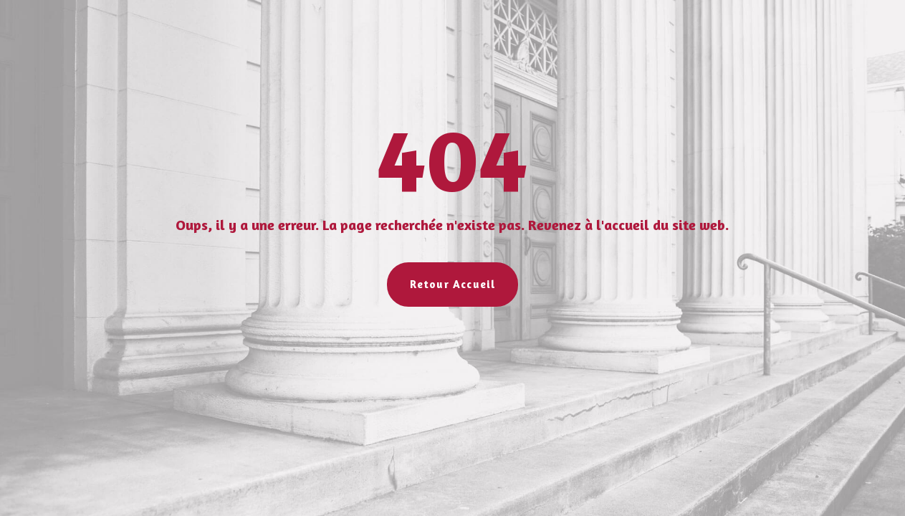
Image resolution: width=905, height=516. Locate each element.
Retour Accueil (453, 284)
